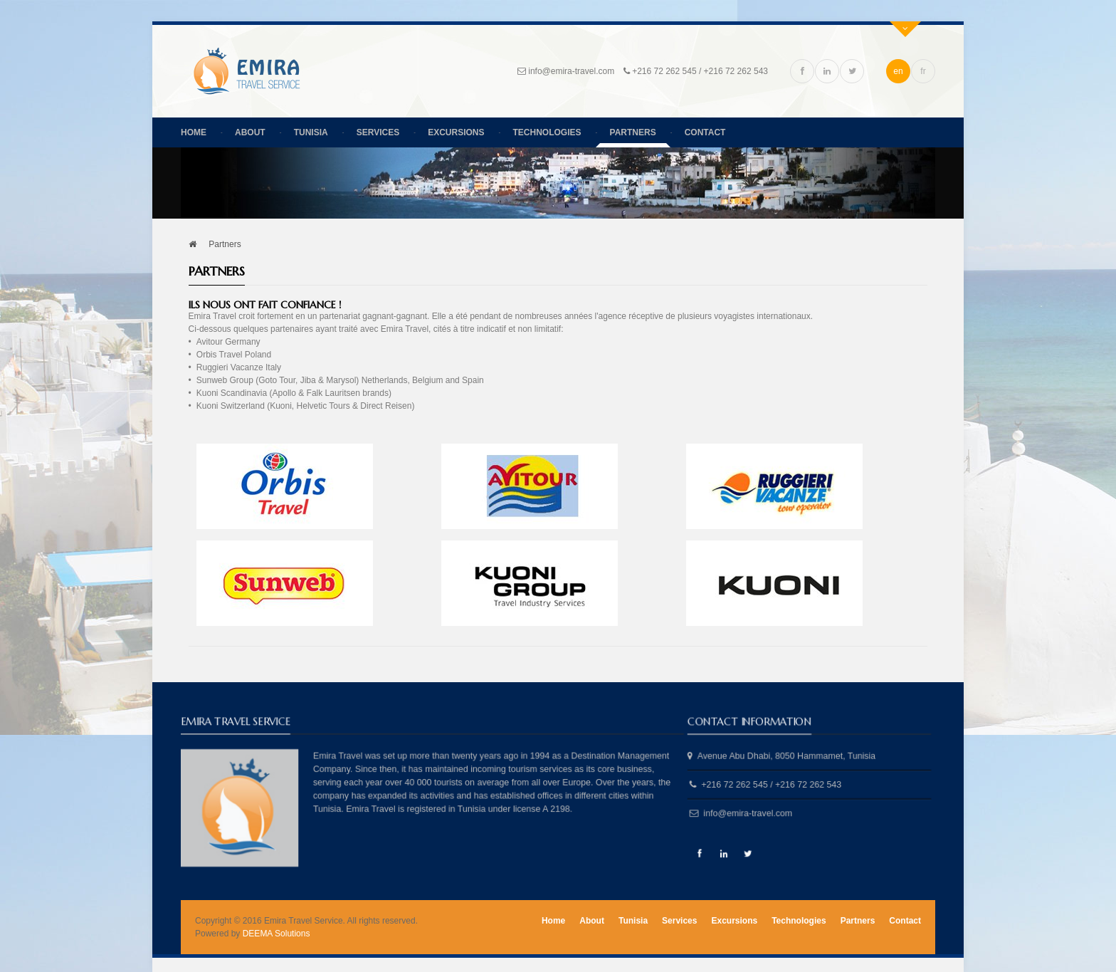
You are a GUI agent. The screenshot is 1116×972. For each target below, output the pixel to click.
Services (378, 132)
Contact (705, 132)
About (250, 132)
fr (922, 71)
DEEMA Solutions (276, 934)
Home (193, 132)
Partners (633, 132)
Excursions (456, 132)
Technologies (547, 132)
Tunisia (311, 132)
